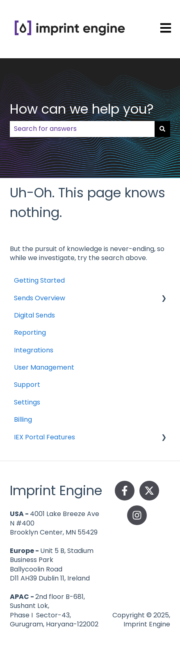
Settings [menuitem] (27, 402)
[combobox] (82, 129)
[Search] (162, 129)
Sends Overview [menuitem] (39, 298)
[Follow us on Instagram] (137, 515)
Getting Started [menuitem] (39, 280)
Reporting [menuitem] (30, 332)
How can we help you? (82, 109)
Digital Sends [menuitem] (34, 315)
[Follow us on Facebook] (124, 490)
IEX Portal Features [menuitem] (44, 437)
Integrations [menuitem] (33, 350)
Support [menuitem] (27, 384)
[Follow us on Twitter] (149, 490)
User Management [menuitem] (44, 367)
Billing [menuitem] (23, 419)
